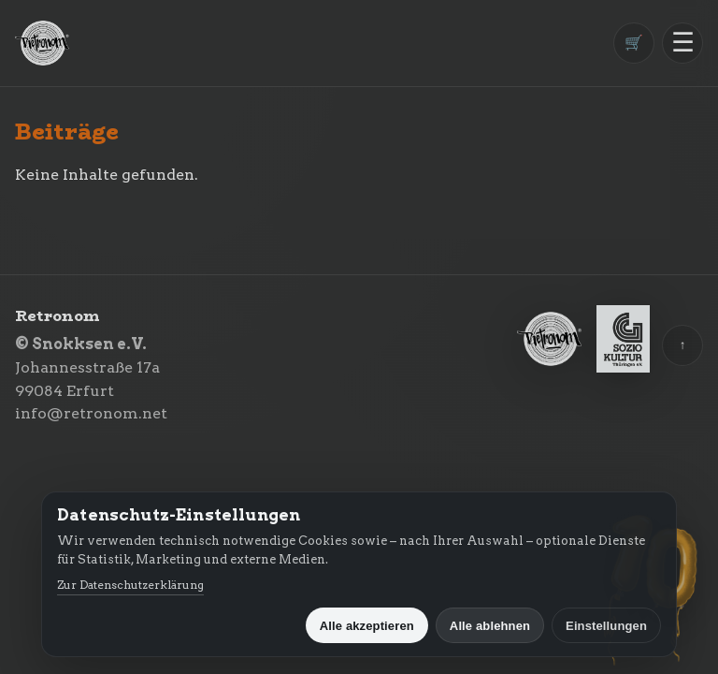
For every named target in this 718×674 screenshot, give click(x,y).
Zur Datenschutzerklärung (130, 585)
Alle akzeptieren (367, 626)
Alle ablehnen (490, 626)
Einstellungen (606, 626)
